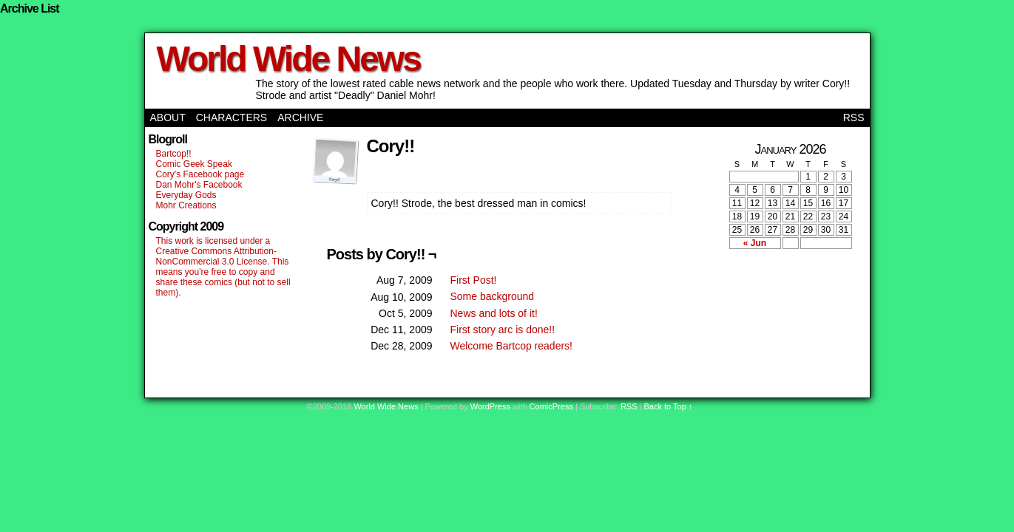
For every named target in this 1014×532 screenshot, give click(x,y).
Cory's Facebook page (200, 174)
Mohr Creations (186, 205)
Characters (231, 117)
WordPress (490, 406)
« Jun (754, 243)
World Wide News (288, 58)
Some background (492, 296)
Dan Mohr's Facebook (199, 185)
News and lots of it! (494, 313)
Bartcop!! (174, 154)
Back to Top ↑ (668, 406)
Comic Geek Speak (194, 164)
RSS (854, 117)
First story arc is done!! (502, 329)
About (168, 117)
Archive (300, 117)
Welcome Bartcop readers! (511, 346)
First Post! (473, 280)
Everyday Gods (186, 195)
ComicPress (551, 406)
